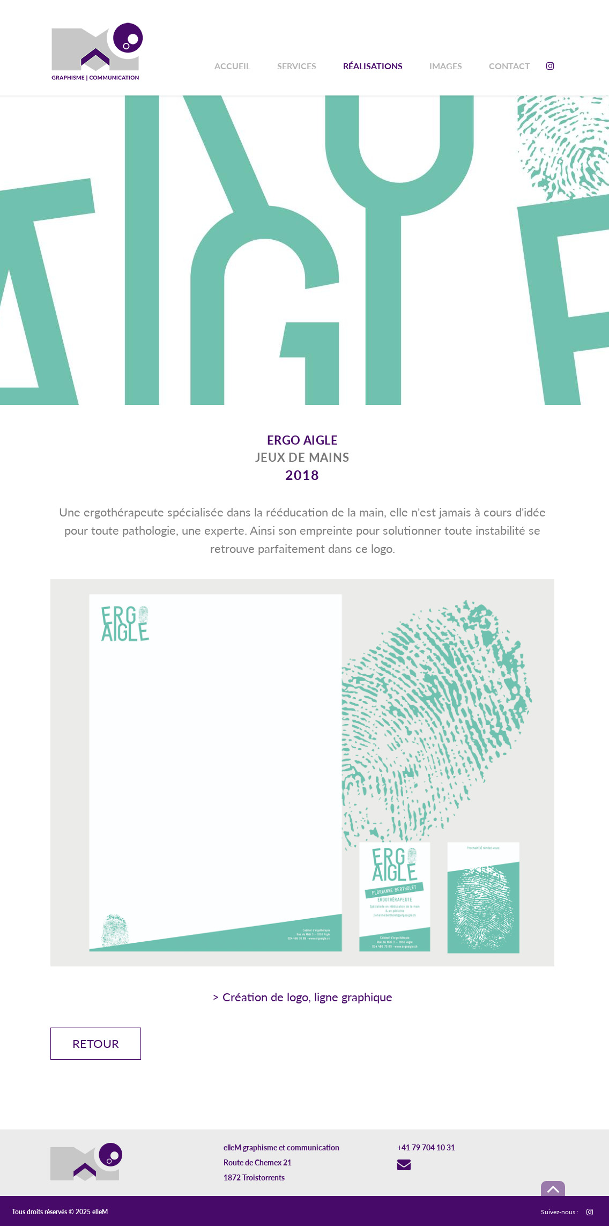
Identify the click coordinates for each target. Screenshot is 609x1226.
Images (445, 66)
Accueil (232, 66)
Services (296, 66)
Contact (509, 66)
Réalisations (373, 66)
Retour (95, 1043)
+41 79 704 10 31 (426, 1147)
